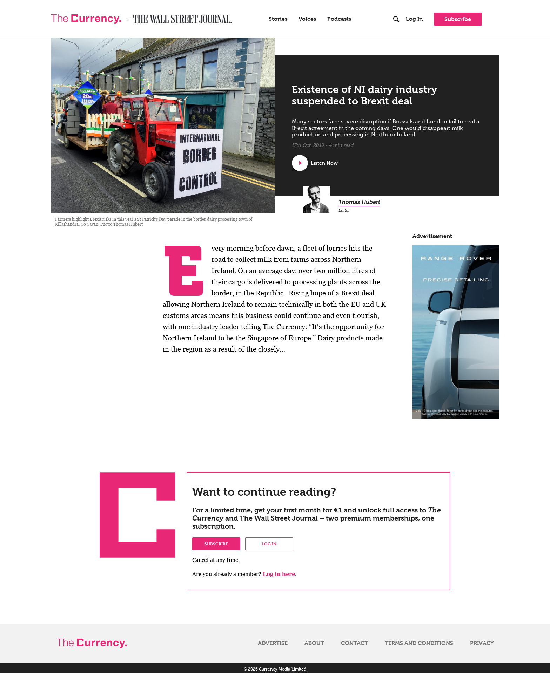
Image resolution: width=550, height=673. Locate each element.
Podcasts (339, 17)
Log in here (279, 571)
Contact (354, 640)
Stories (278, 17)
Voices (307, 17)
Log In (414, 17)
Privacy (482, 640)
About (314, 640)
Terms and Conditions (419, 640)
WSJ (139, 15)
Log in (269, 541)
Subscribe (457, 17)
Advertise (273, 640)
